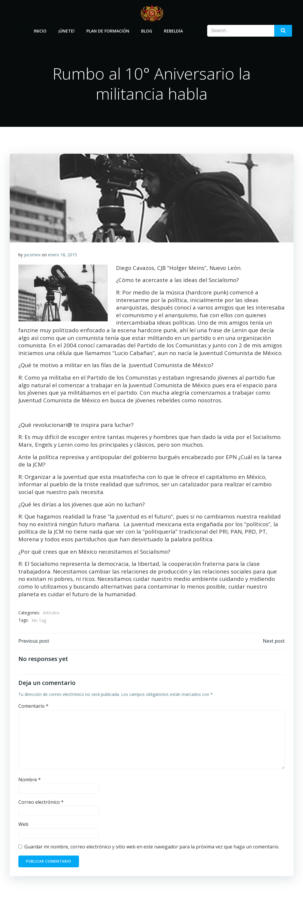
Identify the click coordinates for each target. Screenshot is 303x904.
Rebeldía (173, 30)
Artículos (51, 613)
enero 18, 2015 (62, 255)
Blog (146, 30)
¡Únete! (66, 30)
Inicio (40, 30)
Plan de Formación (107, 30)
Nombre (29, 780)
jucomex (32, 255)
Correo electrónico (41, 803)
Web (23, 825)
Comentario (33, 707)
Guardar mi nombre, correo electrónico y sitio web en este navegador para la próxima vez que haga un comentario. (151, 847)
